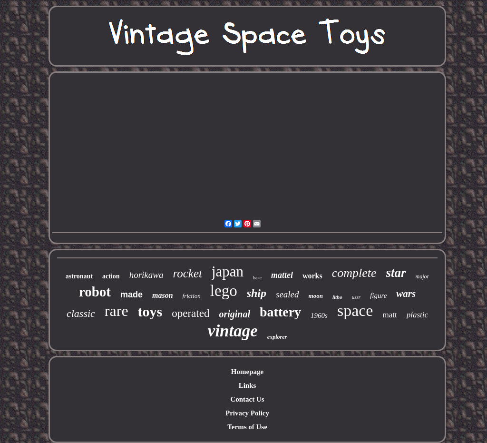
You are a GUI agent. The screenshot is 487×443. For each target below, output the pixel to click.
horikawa (146, 275)
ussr (356, 297)
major (422, 276)
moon (316, 295)
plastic (417, 314)
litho (337, 297)
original (234, 314)
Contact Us (247, 399)
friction (192, 295)
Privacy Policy (247, 413)
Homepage (247, 371)
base (257, 277)
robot (95, 291)
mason (162, 295)
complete (354, 273)
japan (228, 271)
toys (150, 311)
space (355, 310)
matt (389, 314)
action (111, 276)
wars (406, 293)
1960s (319, 315)
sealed (287, 294)
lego (223, 290)
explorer (277, 337)
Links (247, 385)
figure (378, 295)
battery (280, 312)
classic (81, 313)
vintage (233, 331)
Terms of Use (247, 427)
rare (116, 310)
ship (256, 293)
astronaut (79, 276)
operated (190, 313)
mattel (282, 275)
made (131, 294)
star (396, 273)
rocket (187, 273)
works (312, 276)
